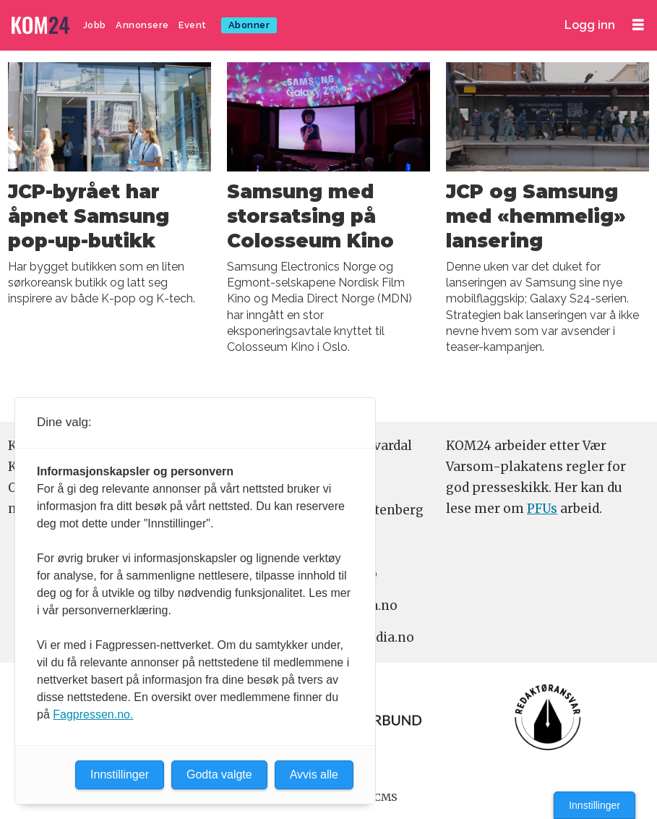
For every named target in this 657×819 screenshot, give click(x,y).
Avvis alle (314, 774)
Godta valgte (219, 774)
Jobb (94, 25)
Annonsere (142, 25)
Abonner (249, 25)
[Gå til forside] (42, 26)
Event (193, 25)
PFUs (542, 509)
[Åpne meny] (638, 25)
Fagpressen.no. (93, 714)
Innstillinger (594, 805)
